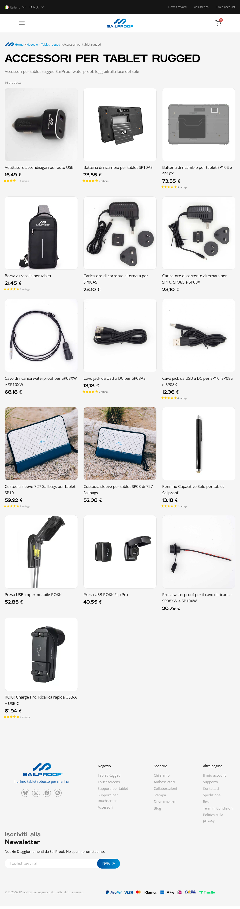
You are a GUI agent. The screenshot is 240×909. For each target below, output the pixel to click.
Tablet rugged (50, 47)
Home (14, 47)
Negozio (32, 47)
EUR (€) (34, 7)
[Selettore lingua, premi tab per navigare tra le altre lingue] (16, 7)
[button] (10, 25)
